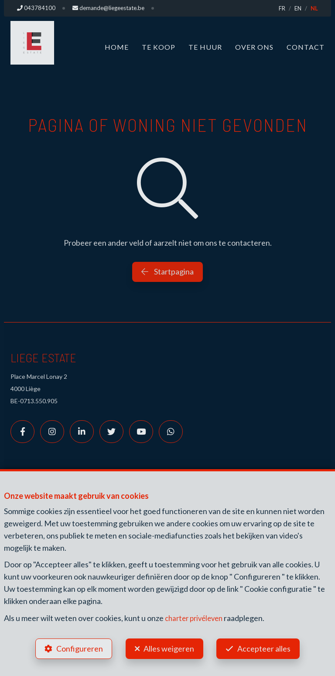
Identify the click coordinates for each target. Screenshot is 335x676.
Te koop (158, 47)
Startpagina (167, 271)
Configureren (78, 648)
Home (117, 47)
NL (314, 8)
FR (282, 8)
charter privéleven (196, 616)
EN (297, 8)
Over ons (254, 47)
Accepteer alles (265, 648)
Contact (306, 47)
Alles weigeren (169, 648)
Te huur (205, 47)
